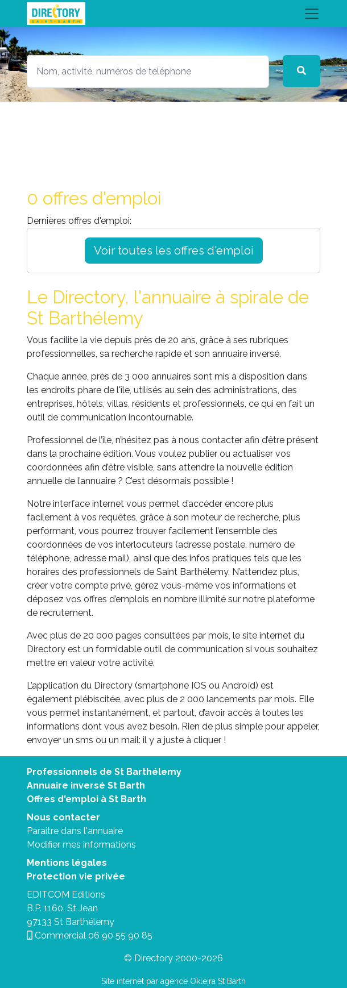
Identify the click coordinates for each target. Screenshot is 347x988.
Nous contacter (63, 817)
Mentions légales (67, 862)
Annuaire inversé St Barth (86, 785)
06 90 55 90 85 (120, 935)
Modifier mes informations (81, 844)
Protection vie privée (76, 876)
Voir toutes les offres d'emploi (174, 250)
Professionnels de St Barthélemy (104, 771)
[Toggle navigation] (173, 13)
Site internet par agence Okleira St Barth (173, 981)
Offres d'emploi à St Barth (86, 799)
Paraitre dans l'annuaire (75, 831)
